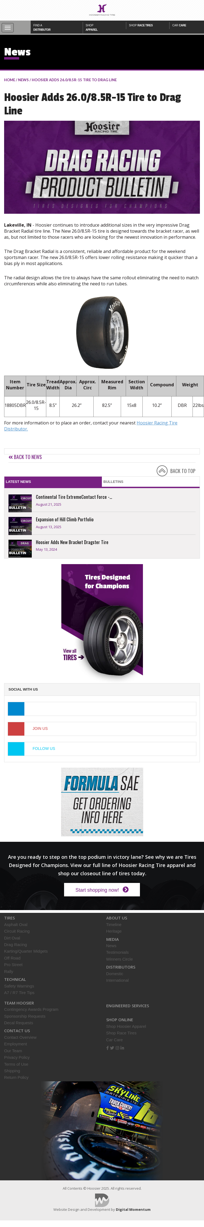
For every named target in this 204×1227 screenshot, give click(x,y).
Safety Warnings (19, 986)
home (9, 80)
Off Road (12, 958)
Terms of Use (16, 1064)
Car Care (114, 1039)
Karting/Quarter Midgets (26, 951)
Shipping (12, 1070)
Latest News (18, 482)
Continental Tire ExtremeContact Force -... (74, 496)
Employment (15, 1044)
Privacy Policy (17, 1057)
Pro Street (13, 964)
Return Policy (16, 1077)
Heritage (114, 931)
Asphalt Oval (15, 924)
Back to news (25, 456)
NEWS (23, 80)
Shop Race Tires (121, 1033)
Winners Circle (119, 959)
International (117, 980)
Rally (8, 971)
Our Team (13, 1050)
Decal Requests (18, 1022)
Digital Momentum (102, 1200)
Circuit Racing (17, 931)
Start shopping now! (101, 890)
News (111, 945)
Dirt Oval (12, 938)
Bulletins (113, 482)
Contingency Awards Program (31, 1009)
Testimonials (117, 952)
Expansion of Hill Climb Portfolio (65, 519)
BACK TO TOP (183, 470)
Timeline (114, 924)
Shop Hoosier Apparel (126, 1026)
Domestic (114, 973)
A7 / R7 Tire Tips (19, 992)
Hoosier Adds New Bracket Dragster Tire (72, 542)
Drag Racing (15, 944)
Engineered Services (127, 1005)
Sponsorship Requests (24, 1016)
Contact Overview (20, 1037)
